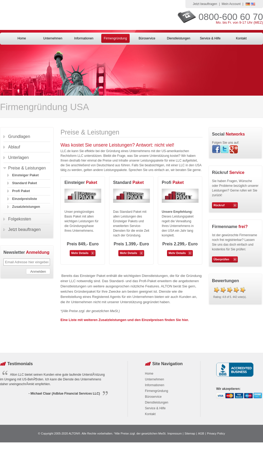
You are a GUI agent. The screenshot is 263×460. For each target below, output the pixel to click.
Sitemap (190, 433)
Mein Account (231, 4)
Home (22, 38)
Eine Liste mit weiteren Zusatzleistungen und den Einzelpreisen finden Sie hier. (124, 320)
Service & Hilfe (210, 38)
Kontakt (241, 38)
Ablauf (14, 147)
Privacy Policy (216, 433)
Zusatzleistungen (26, 207)
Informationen (83, 38)
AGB (201, 433)
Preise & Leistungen (27, 168)
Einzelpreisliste (24, 199)
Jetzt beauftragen (205, 4)
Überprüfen (221, 259)
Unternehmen (52, 38)
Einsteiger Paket (25, 175)
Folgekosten (19, 219)
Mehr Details (79, 253)
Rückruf (219, 205)
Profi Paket (21, 191)
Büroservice (147, 38)
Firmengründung (115, 38)
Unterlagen (18, 157)
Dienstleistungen (178, 38)
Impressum (174, 433)
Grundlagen (19, 136)
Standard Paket (24, 183)
